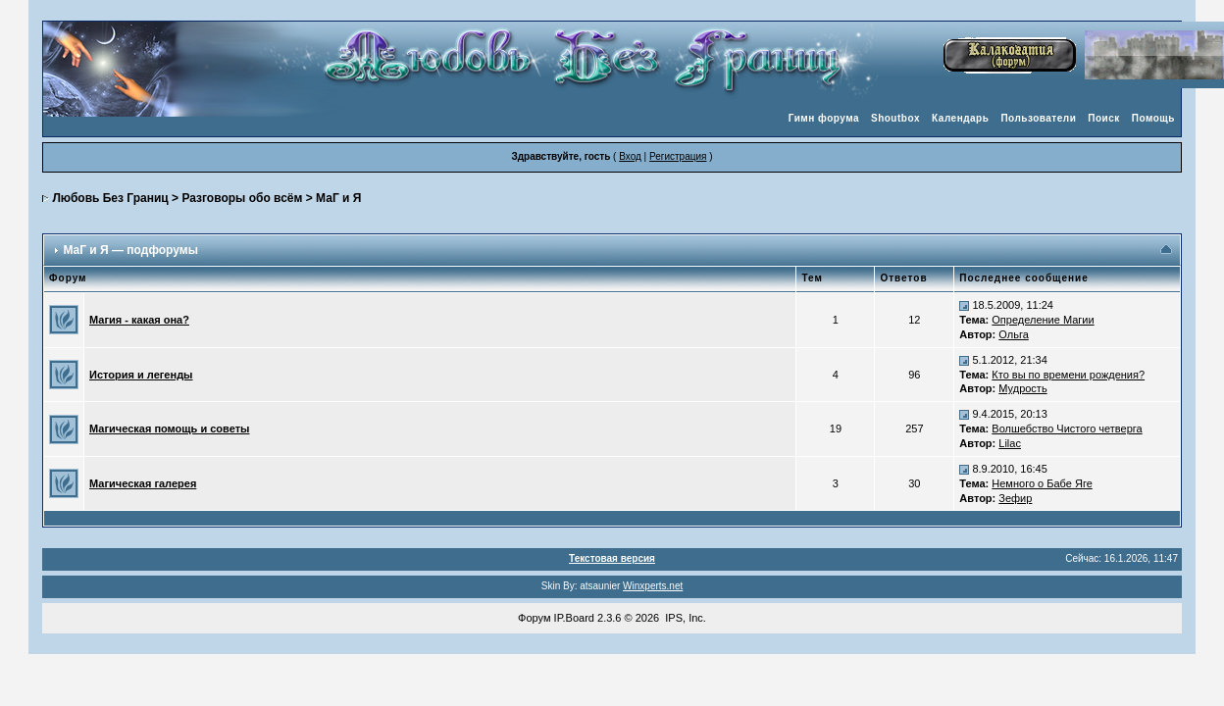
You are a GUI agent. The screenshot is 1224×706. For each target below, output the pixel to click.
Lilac (1009, 443)
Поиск (1104, 118)
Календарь (960, 118)
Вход (630, 156)
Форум (534, 618)
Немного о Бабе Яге (1042, 483)
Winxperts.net (653, 585)
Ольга (1013, 334)
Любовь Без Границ (110, 198)
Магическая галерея (142, 483)
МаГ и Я (338, 198)
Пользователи (1038, 118)
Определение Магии (1043, 320)
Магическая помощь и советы (169, 428)
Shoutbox (895, 118)
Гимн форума (824, 118)
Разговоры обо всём (241, 198)
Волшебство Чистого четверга (1067, 428)
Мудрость (1022, 388)
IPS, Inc (684, 618)
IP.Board (574, 618)
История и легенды (140, 374)
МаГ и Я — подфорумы (130, 250)
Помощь (1153, 118)
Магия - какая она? (139, 320)
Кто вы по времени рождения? (1068, 374)
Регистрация (677, 156)
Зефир (1015, 498)
